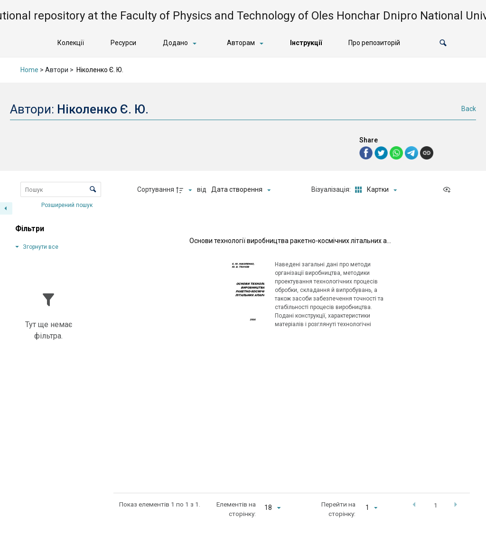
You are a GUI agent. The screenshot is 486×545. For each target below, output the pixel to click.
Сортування (155, 189)
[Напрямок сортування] (185, 190)
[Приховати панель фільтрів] (6, 208)
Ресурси (123, 43)
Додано (175, 43)
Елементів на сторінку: (236, 508)
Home (29, 70)
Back (468, 109)
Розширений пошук (67, 204)
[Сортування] (240, 190)
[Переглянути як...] (449, 190)
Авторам (241, 43)
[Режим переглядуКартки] (374, 190)
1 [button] (436, 505)
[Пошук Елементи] (61, 189)
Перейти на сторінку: (338, 508)
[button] (443, 43)
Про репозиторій (374, 43)
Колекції (70, 43)
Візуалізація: (331, 189)
